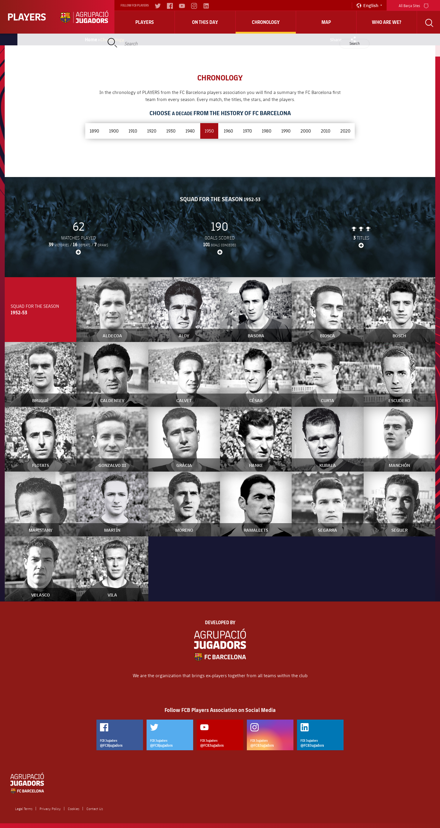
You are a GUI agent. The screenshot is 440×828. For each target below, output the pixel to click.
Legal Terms (23, 808)
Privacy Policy (50, 808)
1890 (94, 130)
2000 (306, 130)
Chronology (266, 22)
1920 (151, 130)
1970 (247, 130)
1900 (114, 130)
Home (91, 39)
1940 (190, 130)
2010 (325, 130)
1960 (228, 130)
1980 (266, 130)
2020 (345, 130)
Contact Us (94, 808)
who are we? (386, 22)
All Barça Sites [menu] (413, 5)
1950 (209, 130)
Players (144, 22)
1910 (133, 130)
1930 (170, 130)
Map (326, 22)
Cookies (73, 808)
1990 (285, 130)
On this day (205, 22)
